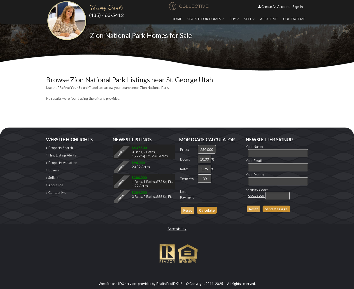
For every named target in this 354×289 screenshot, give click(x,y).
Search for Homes (205, 19)
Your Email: (254, 161)
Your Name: (254, 146)
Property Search (60, 148)
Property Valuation (62, 163)
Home (177, 19)
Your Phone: (255, 175)
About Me (269, 19)
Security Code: (257, 190)
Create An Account (275, 7)
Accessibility (177, 229)
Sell (249, 19)
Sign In (298, 7)
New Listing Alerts (62, 155)
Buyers (53, 170)
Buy (234, 19)
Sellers (53, 177)
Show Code (256, 196)
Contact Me (294, 19)
